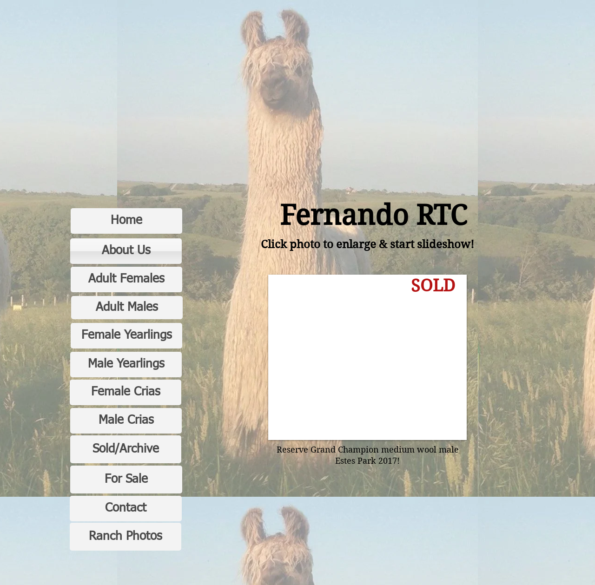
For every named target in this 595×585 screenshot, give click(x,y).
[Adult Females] (126, 279)
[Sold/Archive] (125, 449)
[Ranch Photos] (125, 537)
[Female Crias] (125, 392)
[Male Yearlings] (126, 364)
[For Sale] (126, 479)
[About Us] (126, 251)
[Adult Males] (127, 307)
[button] (367, 357)
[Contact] (126, 508)
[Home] (126, 221)
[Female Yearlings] (126, 335)
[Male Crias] (126, 421)
